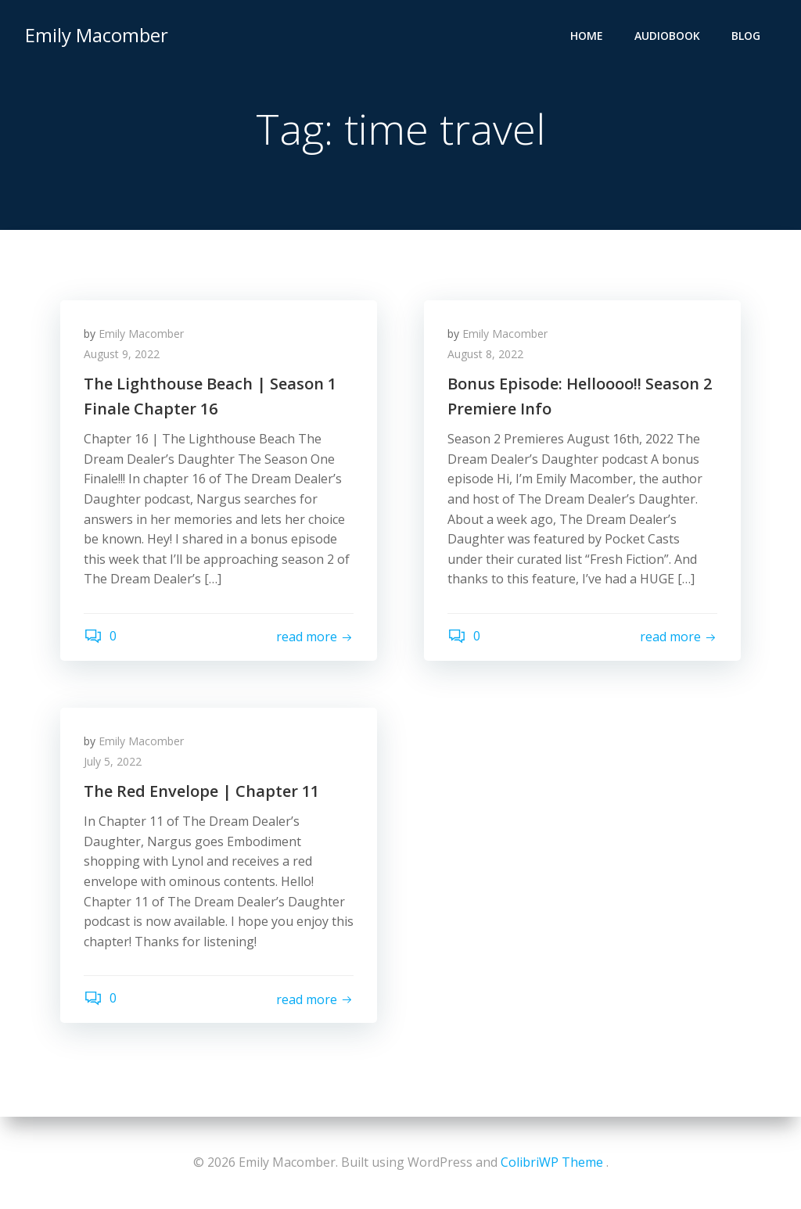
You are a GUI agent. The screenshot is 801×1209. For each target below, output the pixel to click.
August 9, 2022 (122, 353)
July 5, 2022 (113, 761)
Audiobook (667, 35)
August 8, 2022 (485, 353)
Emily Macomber (96, 35)
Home (586, 35)
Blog (745, 35)
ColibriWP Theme (552, 1162)
